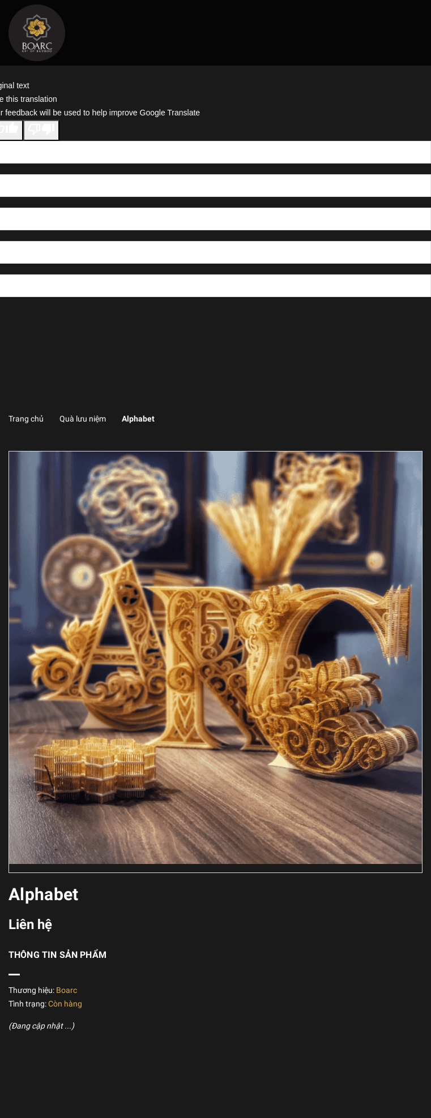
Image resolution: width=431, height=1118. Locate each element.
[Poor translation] (41, 130)
